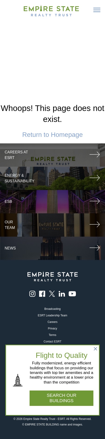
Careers (52, 322)
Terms (52, 335)
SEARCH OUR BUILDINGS (61, 398)
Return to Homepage (52, 134)
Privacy (52, 328)
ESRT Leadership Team (52, 315)
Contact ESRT (52, 341)
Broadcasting (52, 309)
